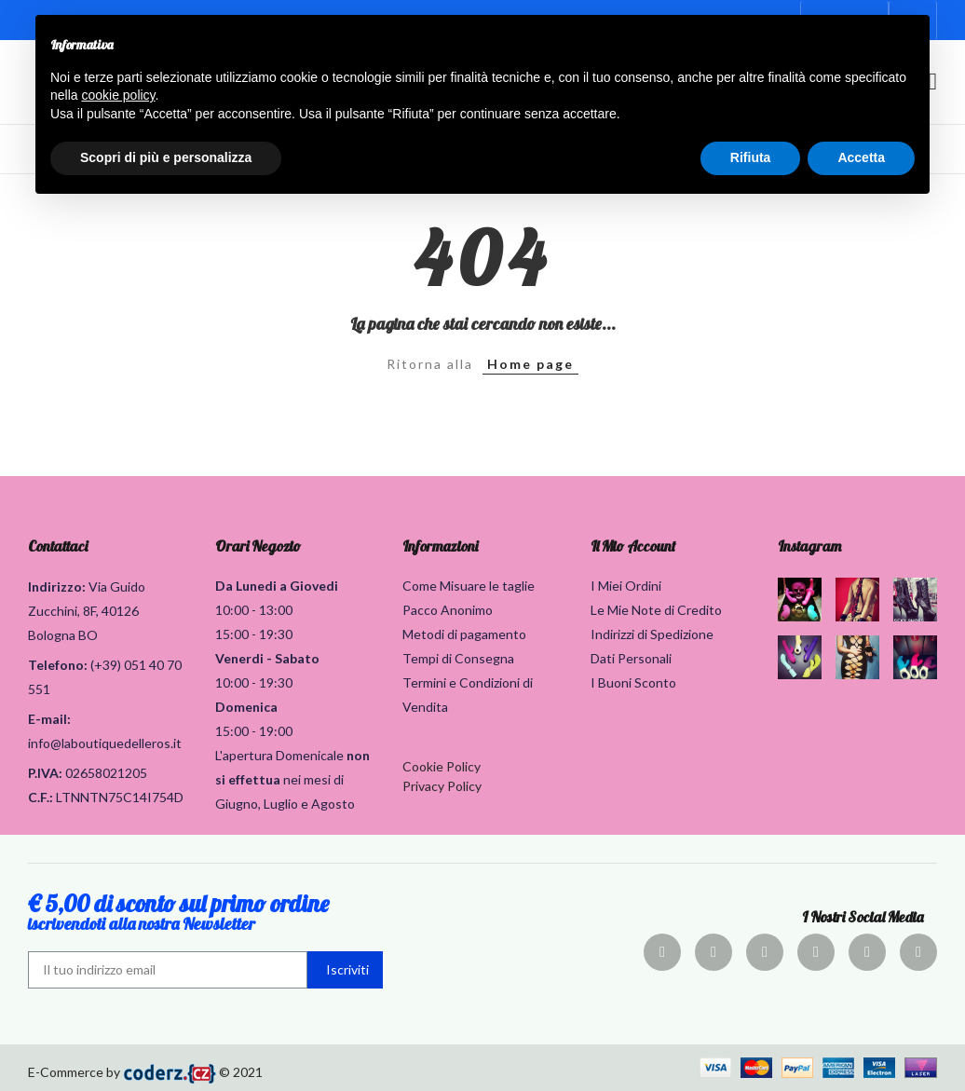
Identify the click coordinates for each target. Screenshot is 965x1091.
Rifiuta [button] (750, 157)
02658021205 (106, 773)
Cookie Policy (441, 766)
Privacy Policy (442, 786)
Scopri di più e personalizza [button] (165, 157)
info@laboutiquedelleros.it (105, 743)
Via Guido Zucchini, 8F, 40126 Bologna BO (86, 611)
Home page (530, 364)
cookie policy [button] (118, 95)
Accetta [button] (861, 157)
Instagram (809, 546)
